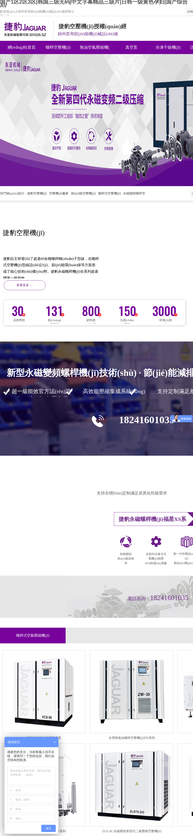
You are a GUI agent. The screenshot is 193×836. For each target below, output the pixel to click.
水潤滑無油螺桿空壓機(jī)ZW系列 (132, 738)
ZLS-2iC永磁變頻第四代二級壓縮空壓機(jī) (131, 831)
